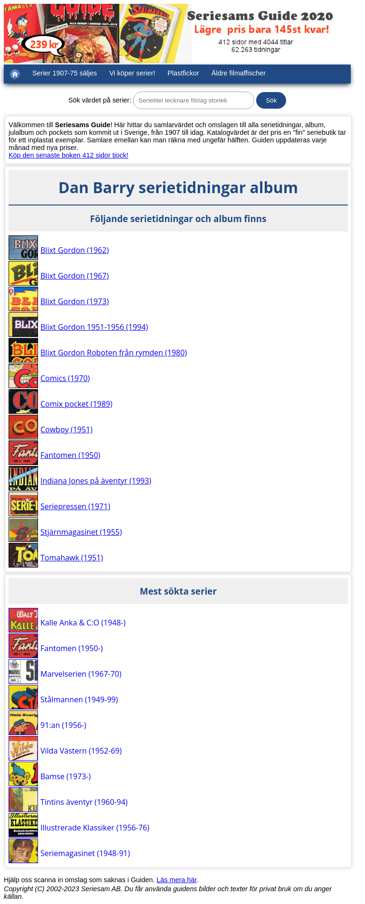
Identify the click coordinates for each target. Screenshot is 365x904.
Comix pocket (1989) (76, 404)
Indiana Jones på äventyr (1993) (95, 480)
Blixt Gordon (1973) (74, 301)
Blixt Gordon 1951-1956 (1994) (94, 327)
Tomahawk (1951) (71, 557)
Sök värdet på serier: (100, 100)
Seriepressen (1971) (75, 506)
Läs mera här (177, 880)
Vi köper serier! (132, 73)
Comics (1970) (65, 378)
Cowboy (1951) (66, 429)
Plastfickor (183, 73)
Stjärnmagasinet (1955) (81, 532)
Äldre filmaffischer (238, 73)
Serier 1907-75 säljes (64, 73)
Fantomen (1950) (70, 455)
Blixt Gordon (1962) (74, 250)
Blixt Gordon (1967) (74, 275)
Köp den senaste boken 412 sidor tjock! (68, 155)
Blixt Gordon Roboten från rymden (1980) (113, 352)
